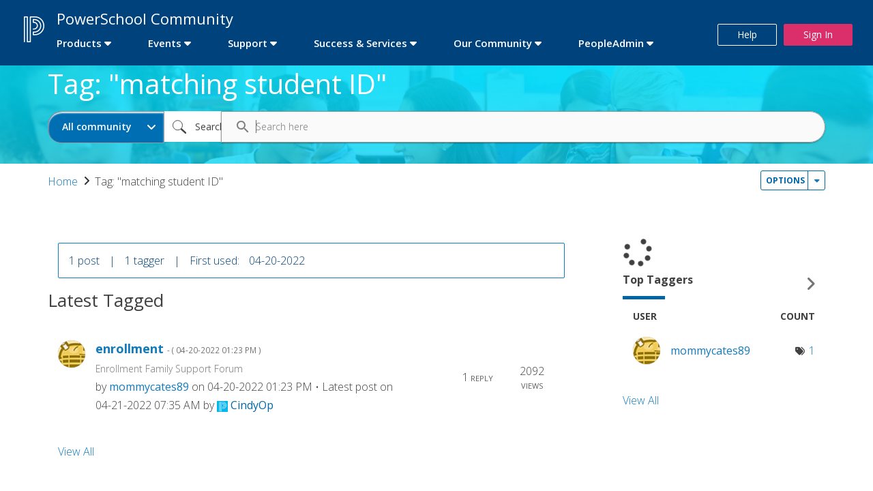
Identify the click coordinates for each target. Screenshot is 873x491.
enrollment (178, 349)
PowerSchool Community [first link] (145, 18)
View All (76, 451)
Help (747, 34)
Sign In (818, 34)
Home (63, 181)
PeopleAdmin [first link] (611, 43)
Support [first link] (247, 43)
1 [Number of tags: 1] (812, 350)
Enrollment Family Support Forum (169, 368)
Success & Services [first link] (360, 43)
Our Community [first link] (493, 43)
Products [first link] (79, 43)
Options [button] (785, 180)
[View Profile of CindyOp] (252, 405)
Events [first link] (164, 43)
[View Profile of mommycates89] (149, 386)
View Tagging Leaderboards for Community (724, 284)
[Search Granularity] (106, 127)
